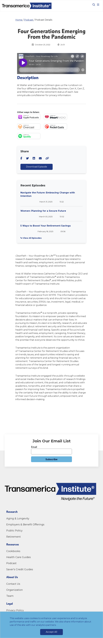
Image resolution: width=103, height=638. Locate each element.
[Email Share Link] (41, 158)
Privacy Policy (15, 610)
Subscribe (51, 459)
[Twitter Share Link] (28, 158)
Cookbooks (13, 551)
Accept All (51, 632)
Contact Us (13, 583)
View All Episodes (31, 238)
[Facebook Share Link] (22, 158)
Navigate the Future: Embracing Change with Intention (47, 194)
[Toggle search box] (92, 4)
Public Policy (14, 530)
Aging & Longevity (17, 518)
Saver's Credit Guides (19, 569)
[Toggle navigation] (98, 4)
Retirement (13, 536)
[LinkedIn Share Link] (35, 158)
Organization (14, 589)
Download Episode (36, 166)
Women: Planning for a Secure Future (43, 211)
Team (10, 595)
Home (19, 20)
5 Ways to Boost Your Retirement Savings (45, 225)
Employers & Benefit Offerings (25, 524)
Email (34, 446)
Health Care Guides (18, 557)
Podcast (29, 20)
